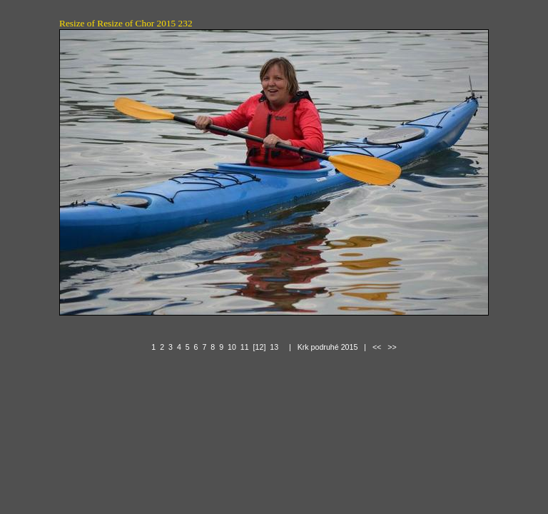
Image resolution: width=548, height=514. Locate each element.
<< (376, 347)
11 (244, 347)
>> (391, 347)
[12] (259, 347)
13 (274, 347)
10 (232, 347)
